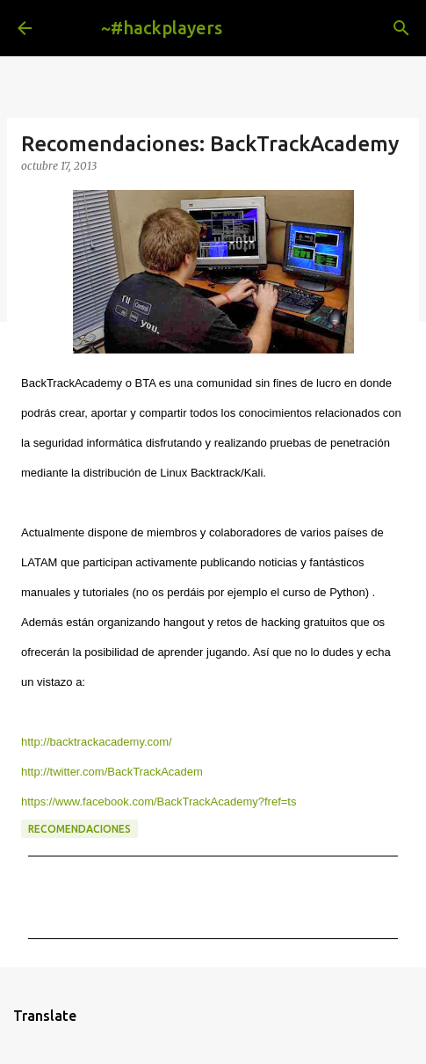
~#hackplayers (161, 28)
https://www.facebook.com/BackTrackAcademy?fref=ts (158, 801)
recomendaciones (79, 828)
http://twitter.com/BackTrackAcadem (112, 771)
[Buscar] (401, 28)
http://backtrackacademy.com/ (96, 741)
